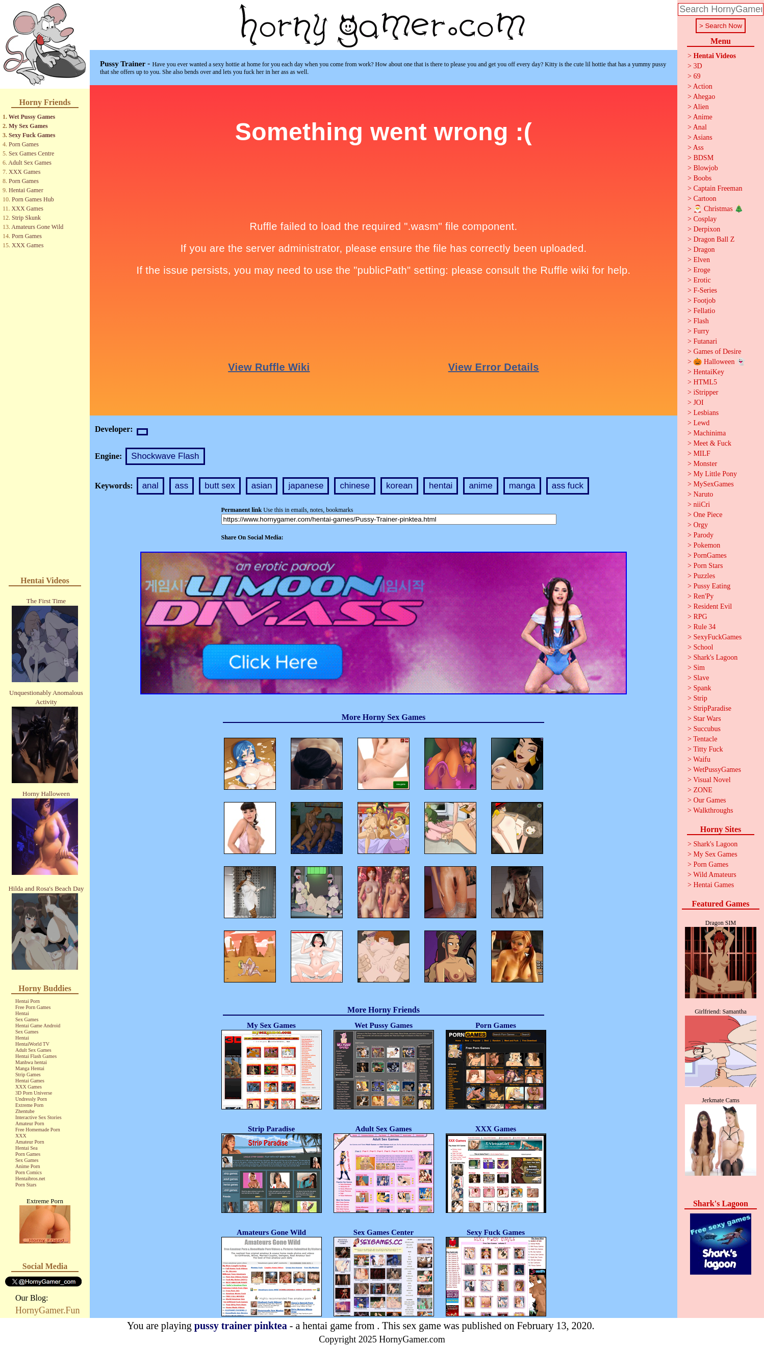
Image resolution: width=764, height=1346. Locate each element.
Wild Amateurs (714, 874)
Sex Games (26, 1019)
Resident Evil (712, 606)
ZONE (702, 790)
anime (480, 485)
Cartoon (704, 198)
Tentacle (705, 739)
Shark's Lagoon (715, 657)
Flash (700, 321)
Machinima (709, 433)
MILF (701, 453)
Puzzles (704, 576)
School (703, 647)
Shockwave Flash (165, 456)
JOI (698, 402)
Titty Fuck (708, 749)
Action (702, 86)
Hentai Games (29, 1080)
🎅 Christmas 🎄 (718, 209)
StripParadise (712, 708)
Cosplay (705, 219)
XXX (21, 1135)
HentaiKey (708, 372)
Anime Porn (27, 1166)
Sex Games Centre (31, 153)
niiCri (701, 504)
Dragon (704, 249)
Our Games (709, 800)
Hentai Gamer (26, 190)
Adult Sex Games (30, 162)
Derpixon (706, 229)
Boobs (702, 178)
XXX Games (24, 171)
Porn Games (24, 144)
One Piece (707, 515)
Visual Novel (711, 780)
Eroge (701, 270)
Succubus (707, 729)
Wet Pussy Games (32, 116)
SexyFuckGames (717, 637)
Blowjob (705, 168)
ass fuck (567, 485)
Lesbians (706, 413)
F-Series (705, 290)
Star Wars (707, 718)
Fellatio (704, 311)
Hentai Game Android (37, 1025)
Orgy (700, 525)
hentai (440, 485)
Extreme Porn (29, 1105)
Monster (705, 464)
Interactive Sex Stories (38, 1117)
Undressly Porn (31, 1099)
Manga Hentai (29, 1068)
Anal (700, 127)
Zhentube (25, 1111)
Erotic (701, 280)
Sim (699, 667)
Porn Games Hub (33, 199)
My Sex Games (28, 126)
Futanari (705, 341)
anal (150, 485)
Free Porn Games (32, 1007)
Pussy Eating (711, 586)
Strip (700, 698)
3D (697, 66)
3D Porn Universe (33, 1093)
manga (522, 485)
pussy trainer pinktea (240, 1325)
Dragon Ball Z (713, 239)
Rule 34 (704, 627)
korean (399, 485)
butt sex (220, 485)
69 (696, 76)
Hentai (22, 1013)
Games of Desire (717, 351)
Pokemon (706, 545)
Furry (701, 331)
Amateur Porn (29, 1123)
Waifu (701, 759)
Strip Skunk (26, 217)
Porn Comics (28, 1172)
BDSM (703, 158)
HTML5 (705, 382)
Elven (701, 260)
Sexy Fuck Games (32, 135)
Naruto (703, 494)
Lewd (701, 423)
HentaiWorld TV (32, 1044)
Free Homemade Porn (37, 1129)
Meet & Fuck (712, 443)
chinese (355, 485)
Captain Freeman (717, 188)
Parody (703, 535)
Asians (702, 137)
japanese (305, 485)
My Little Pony (715, 474)
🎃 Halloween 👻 (719, 362)
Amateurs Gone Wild (37, 226)
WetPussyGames (717, 769)
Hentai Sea (26, 1148)
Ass (698, 147)
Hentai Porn (27, 1001)
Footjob (704, 300)
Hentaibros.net (30, 1178)
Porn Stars (25, 1184)
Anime (702, 117)
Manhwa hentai (31, 1062)
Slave (701, 678)
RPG (700, 616)
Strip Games (28, 1074)
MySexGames (713, 484)
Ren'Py (703, 596)
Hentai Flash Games (36, 1056)
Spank (702, 688)
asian (261, 485)
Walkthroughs (713, 810)
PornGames (709, 555)
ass (181, 485)
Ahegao (704, 96)
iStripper (705, 392)
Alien (701, 107)
